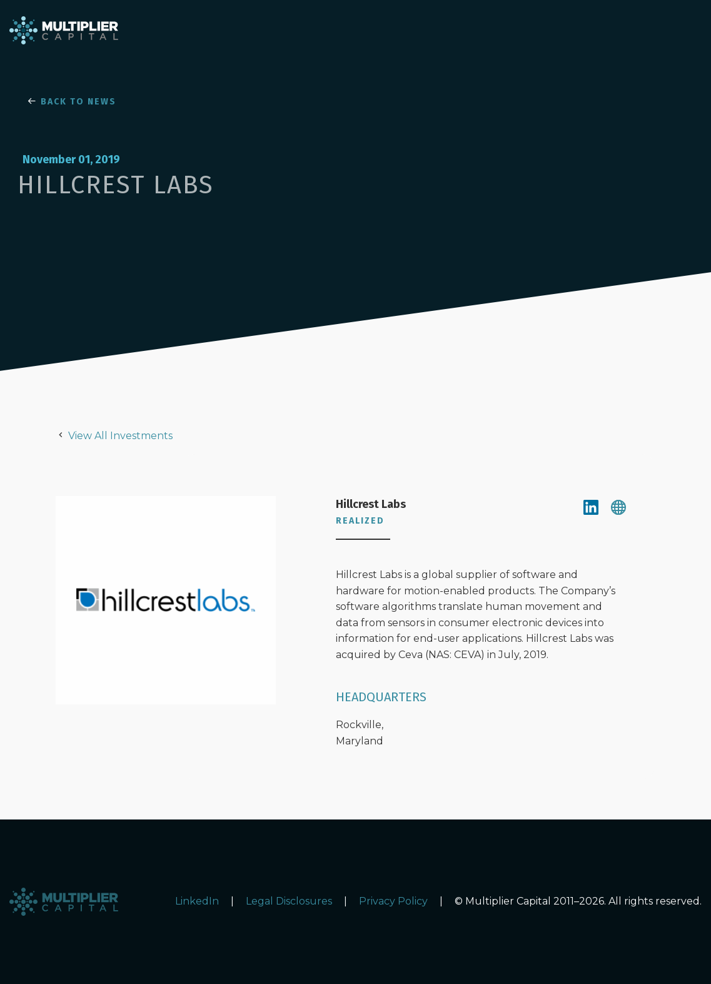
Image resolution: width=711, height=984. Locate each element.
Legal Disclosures (289, 901)
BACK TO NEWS (72, 101)
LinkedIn (197, 901)
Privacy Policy (393, 901)
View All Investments (120, 436)
